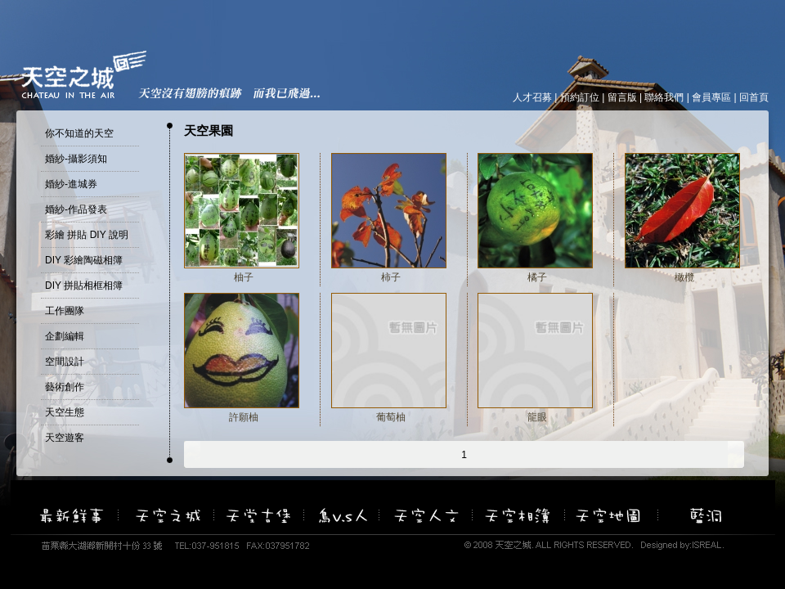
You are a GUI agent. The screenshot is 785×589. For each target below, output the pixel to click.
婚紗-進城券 (71, 184)
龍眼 (537, 417)
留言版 (622, 97)
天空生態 (64, 412)
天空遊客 (64, 437)
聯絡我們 (664, 97)
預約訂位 (579, 97)
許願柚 (243, 417)
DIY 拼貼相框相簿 (84, 285)
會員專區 (711, 97)
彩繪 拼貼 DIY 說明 (86, 235)
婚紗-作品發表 (76, 209)
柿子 (391, 277)
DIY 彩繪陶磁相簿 (84, 260)
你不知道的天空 (79, 133)
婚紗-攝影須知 (76, 158)
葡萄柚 (391, 417)
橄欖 (684, 277)
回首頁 (754, 97)
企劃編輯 (64, 336)
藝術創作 (64, 387)
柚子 (243, 277)
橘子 (537, 277)
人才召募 (532, 97)
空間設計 (64, 361)
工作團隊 (64, 311)
